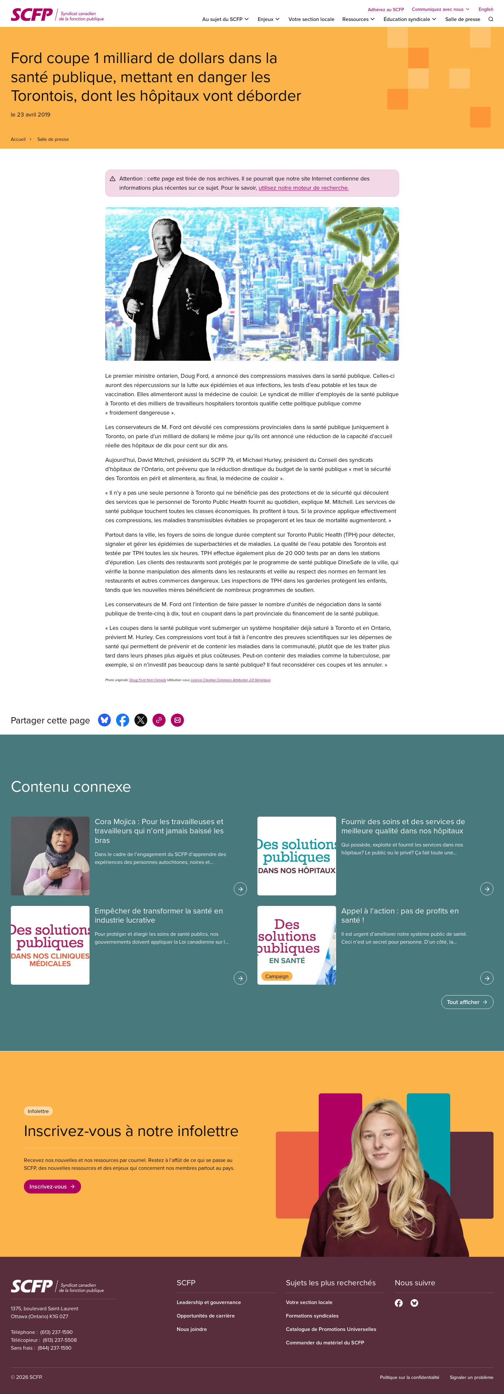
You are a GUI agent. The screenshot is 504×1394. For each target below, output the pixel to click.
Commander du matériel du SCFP (325, 1342)
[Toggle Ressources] (359, 19)
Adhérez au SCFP (386, 9)
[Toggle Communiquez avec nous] (441, 9)
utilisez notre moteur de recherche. (304, 187)
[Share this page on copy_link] (159, 721)
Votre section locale (311, 19)
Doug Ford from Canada (148, 680)
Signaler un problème (472, 1377)
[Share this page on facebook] (122, 721)
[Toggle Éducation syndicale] (410, 19)
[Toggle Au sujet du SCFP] (226, 19)
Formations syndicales (312, 1315)
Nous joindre (192, 1329)
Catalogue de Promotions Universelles (331, 1329)
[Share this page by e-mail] (177, 721)
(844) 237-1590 (54, 1347)
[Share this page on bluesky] (104, 721)
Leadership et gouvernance (209, 1302)
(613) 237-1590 (56, 1332)
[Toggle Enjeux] (269, 19)
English (486, 9)
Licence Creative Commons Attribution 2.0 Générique (231, 680)
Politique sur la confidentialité (409, 1377)
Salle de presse (462, 19)
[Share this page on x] (140, 721)
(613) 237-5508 (60, 1339)
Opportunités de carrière (206, 1315)
